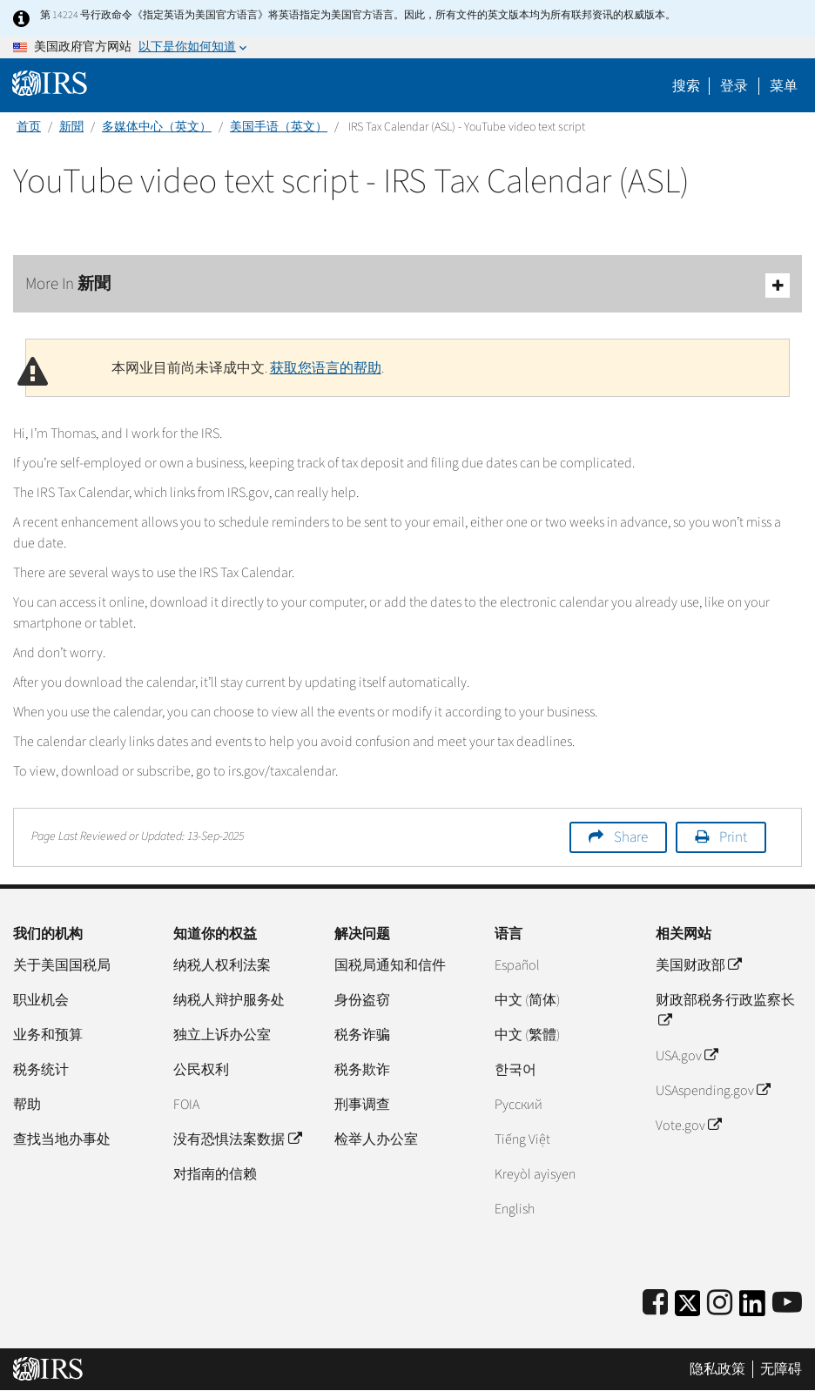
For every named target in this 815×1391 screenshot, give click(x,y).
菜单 (784, 86)
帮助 (27, 1104)
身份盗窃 (362, 1000)
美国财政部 (698, 965)
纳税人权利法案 (222, 965)
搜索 (686, 86)
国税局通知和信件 (390, 965)
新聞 (71, 127)
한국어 (515, 1069)
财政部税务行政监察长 (725, 1011)
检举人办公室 (376, 1139)
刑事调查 (362, 1104)
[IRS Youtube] (787, 1303)
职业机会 (41, 1000)
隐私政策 (717, 1369)
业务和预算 (48, 1035)
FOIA (186, 1104)
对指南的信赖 (215, 1174)
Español (517, 965)
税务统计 (41, 1069)
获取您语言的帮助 (325, 368)
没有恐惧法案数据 (236, 1139)
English (515, 1209)
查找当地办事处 (62, 1139)
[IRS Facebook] (655, 1303)
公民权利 (201, 1069)
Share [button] (631, 837)
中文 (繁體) (527, 1035)
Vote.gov (688, 1125)
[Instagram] (719, 1303)
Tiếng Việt (522, 1139)
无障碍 (781, 1369)
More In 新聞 (407, 285)
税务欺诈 (362, 1069)
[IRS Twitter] (688, 1308)
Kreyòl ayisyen (535, 1174)
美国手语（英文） (278, 127)
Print (733, 837)
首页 (29, 127)
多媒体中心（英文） (157, 127)
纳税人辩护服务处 (229, 1000)
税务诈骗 (362, 1035)
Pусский (518, 1104)
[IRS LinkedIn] (752, 1308)
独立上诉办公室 (222, 1035)
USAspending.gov (713, 1090)
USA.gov (686, 1055)
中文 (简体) (527, 1000)
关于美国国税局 (62, 965)
